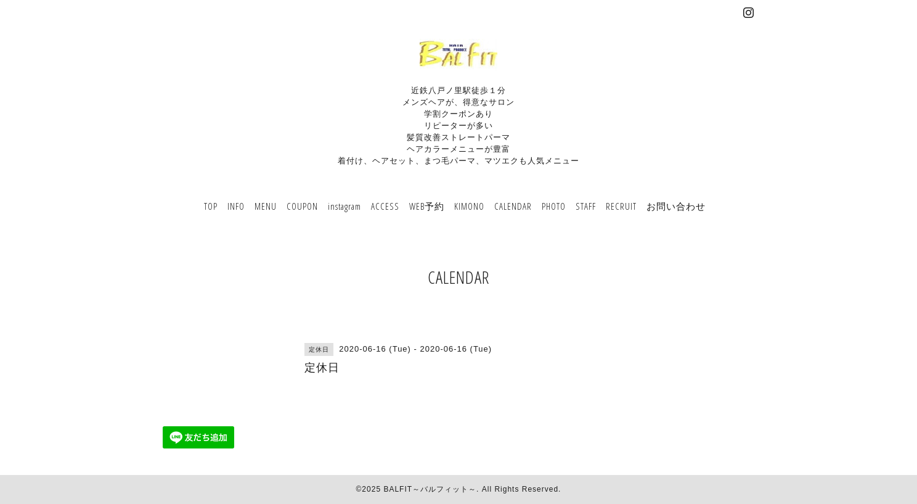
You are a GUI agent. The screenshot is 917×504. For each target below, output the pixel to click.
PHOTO (554, 206)
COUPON (302, 206)
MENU (266, 206)
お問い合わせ (676, 206)
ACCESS (385, 206)
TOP (211, 206)
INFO (236, 206)
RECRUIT (621, 206)
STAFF (586, 206)
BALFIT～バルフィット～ (429, 489)
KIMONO (469, 206)
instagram (344, 206)
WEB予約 (426, 206)
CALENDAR (513, 206)
